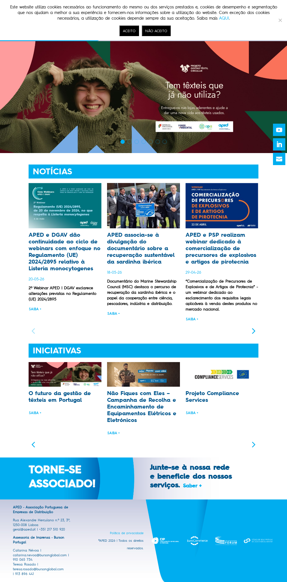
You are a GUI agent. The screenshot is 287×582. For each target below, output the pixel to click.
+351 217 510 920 (52, 529)
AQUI (224, 18)
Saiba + (35, 309)
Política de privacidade (127, 533)
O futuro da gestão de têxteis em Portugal (60, 396)
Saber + (192, 486)
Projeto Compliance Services (212, 396)
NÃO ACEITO (156, 31)
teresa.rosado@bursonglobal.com (38, 569)
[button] (253, 330)
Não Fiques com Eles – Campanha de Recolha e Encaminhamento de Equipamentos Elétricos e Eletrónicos (141, 406)
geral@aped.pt (24, 529)
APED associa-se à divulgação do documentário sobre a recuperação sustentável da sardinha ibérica (140, 248)
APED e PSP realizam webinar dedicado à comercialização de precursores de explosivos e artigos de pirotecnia (221, 248)
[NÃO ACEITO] (280, 20)
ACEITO (129, 31)
